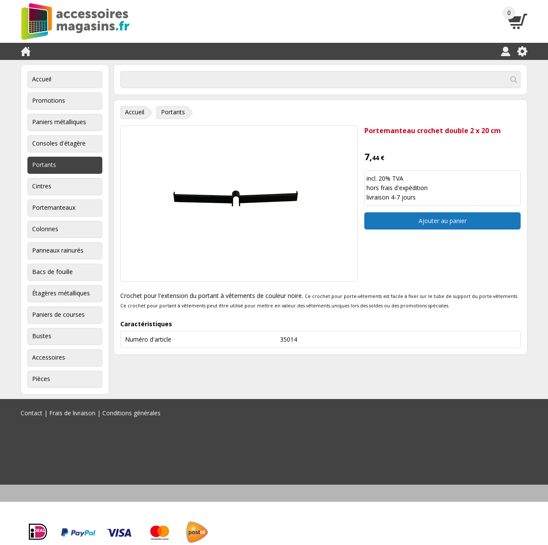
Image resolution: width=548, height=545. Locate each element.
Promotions (48, 100)
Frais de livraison (72, 413)
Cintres (41, 186)
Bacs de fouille (52, 272)
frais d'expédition (404, 188)
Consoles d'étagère (59, 143)
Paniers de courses (58, 314)
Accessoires (48, 357)
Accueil (41, 79)
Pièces (41, 379)
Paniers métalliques (59, 122)
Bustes (41, 336)
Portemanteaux (53, 207)
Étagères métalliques (61, 293)
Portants (44, 165)
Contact (31, 413)
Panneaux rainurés (57, 250)
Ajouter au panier (443, 221)
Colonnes (45, 229)
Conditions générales (131, 413)
